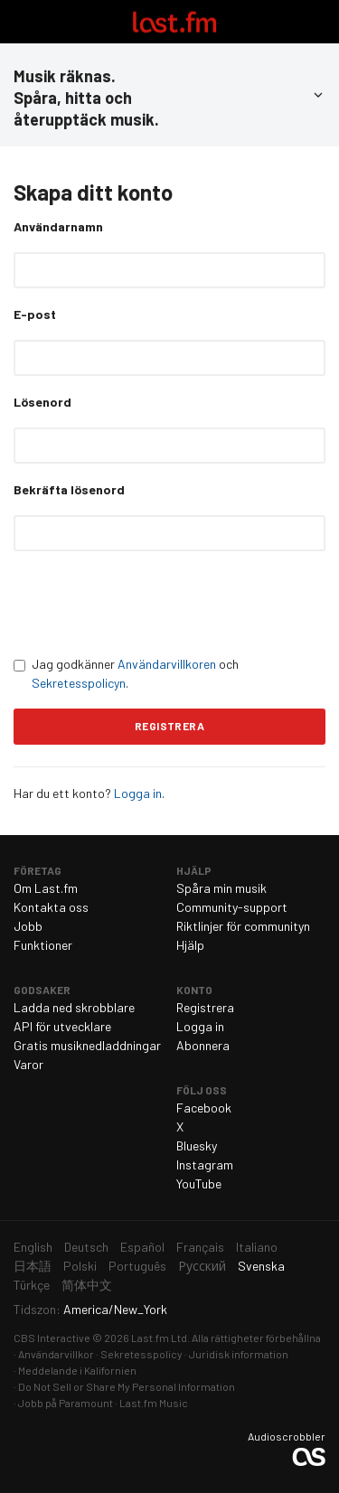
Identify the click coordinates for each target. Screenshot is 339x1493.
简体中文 (86, 1284)
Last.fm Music (153, 1402)
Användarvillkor (56, 1353)
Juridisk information (238, 1353)
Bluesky (196, 1145)
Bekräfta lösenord (69, 489)
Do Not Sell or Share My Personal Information (126, 1386)
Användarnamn (58, 226)
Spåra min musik (221, 888)
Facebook (203, 1107)
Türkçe (32, 1284)
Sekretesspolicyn (79, 682)
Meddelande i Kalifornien (77, 1370)
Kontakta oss (51, 907)
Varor (28, 1064)
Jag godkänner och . (126, 673)
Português (137, 1265)
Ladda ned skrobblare (74, 1007)
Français (200, 1246)
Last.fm (174, 21)
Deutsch (86, 1246)
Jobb (28, 926)
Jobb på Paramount (65, 1402)
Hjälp (190, 945)
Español (142, 1246)
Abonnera (203, 1045)
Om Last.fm (46, 888)
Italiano (257, 1246)
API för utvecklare (62, 1026)
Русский (202, 1265)
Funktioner (43, 945)
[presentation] (151, 603)
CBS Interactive (52, 1337)
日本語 (33, 1265)
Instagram (204, 1164)
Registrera (205, 1007)
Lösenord (42, 401)
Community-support (231, 907)
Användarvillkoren (167, 663)
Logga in (138, 793)
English (33, 1246)
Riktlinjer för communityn (243, 926)
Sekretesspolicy (141, 1353)
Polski (80, 1265)
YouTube (198, 1183)
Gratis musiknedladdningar (87, 1045)
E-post (35, 314)
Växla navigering (21, 21)
